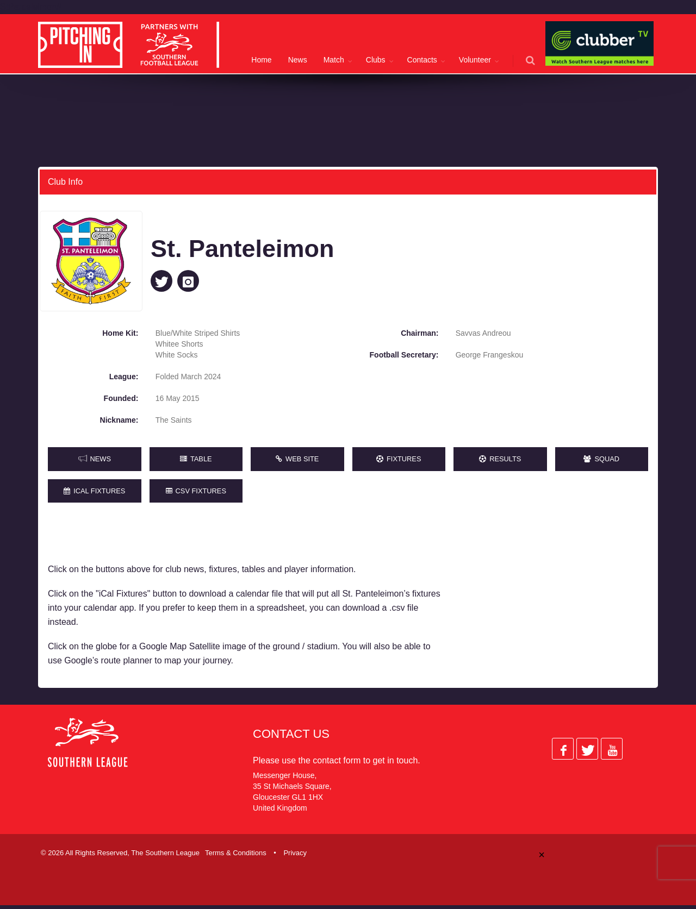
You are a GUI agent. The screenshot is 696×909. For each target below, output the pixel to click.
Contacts (422, 59)
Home (261, 59)
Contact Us (291, 737)
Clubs (376, 59)
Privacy (295, 856)
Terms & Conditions (235, 856)
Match (334, 59)
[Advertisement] (553, 601)
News (297, 59)
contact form (337, 764)
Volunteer (475, 59)
